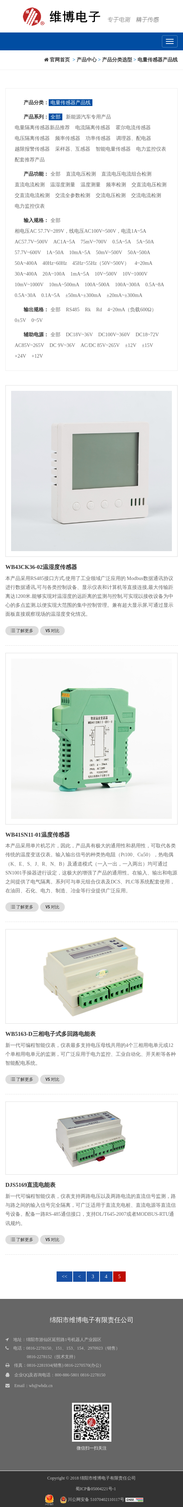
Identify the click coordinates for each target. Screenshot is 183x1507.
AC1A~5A (64, 242)
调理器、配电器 (133, 138)
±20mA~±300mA (125, 295)
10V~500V (106, 274)
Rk (88, 309)
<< (64, 1276)
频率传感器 (67, 138)
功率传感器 (98, 138)
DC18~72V (147, 334)
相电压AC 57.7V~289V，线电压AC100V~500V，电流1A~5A (80, 231)
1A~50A (55, 252)
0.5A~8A (154, 284)
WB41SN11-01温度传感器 (37, 835)
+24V (20, 356)
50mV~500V (109, 252)
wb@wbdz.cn (41, 1385)
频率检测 (116, 184)
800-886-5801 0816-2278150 (80, 1374)
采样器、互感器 (72, 149)
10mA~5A (80, 252)
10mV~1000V (29, 284)
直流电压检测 (81, 174)
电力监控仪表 (151, 149)
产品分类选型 (117, 59)
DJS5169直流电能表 (30, 1185)
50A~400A (26, 263)
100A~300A (127, 284)
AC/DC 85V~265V (100, 345)
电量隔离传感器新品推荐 (42, 127)
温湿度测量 (62, 184)
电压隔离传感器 (32, 138)
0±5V (20, 320)
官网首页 (57, 59)
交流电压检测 (111, 195)
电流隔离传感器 (92, 127)
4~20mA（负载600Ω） (131, 309)
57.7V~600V (28, 252)
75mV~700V (94, 242)
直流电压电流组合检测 (126, 174)
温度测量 (91, 184)
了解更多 (22, 630)
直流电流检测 (30, 184)
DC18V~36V (79, 334)
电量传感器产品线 (158, 59)
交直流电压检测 (149, 184)
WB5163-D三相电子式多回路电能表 (50, 1034)
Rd (99, 309)
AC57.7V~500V (31, 242)
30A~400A (26, 274)
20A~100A (54, 274)
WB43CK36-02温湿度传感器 (41, 567)
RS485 (73, 309)
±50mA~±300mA (83, 295)
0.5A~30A (25, 295)
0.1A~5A (50, 295)
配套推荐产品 (30, 159)
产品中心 (87, 59)
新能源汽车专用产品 (88, 117)
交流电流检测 (146, 195)
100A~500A (97, 284)
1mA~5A (80, 274)
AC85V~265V (29, 345)
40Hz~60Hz (55, 263)
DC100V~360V (114, 334)
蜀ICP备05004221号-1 (96, 1488)
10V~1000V (135, 274)
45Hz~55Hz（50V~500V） (100, 263)
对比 (52, 630)
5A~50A (145, 242)
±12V (130, 345)
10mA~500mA (64, 284)
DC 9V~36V (62, 345)
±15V (147, 345)
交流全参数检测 (72, 195)
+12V (37, 356)
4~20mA (144, 263)
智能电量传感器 (113, 149)
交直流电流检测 (32, 195)
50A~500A (138, 252)
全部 (55, 117)
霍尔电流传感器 (133, 127)
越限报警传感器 (32, 149)
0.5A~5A (121, 242)
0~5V (37, 320)
